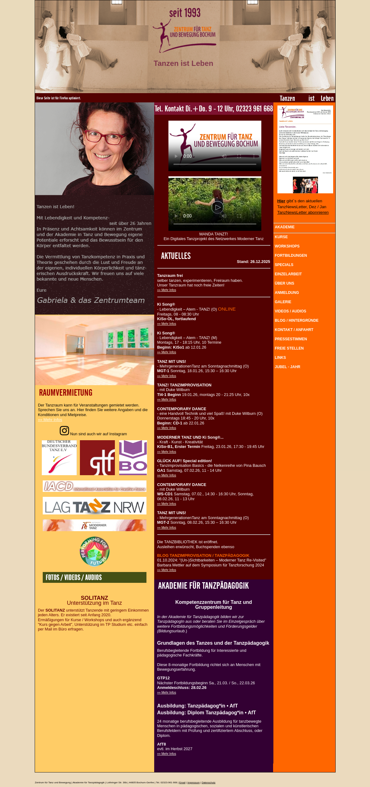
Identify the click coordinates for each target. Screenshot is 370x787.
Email (182, 782)
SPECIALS (284, 265)
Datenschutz (208, 782)
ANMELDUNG (287, 292)
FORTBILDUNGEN (291, 255)
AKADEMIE (285, 227)
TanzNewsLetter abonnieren (303, 212)
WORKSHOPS (287, 246)
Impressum (193, 782)
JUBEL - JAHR (287, 367)
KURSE (281, 237)
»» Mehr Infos (50, 419)
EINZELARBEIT (288, 274)
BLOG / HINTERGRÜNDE (297, 320)
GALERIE (283, 302)
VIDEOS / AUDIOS (291, 311)
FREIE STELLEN (289, 348)
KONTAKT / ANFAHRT (294, 330)
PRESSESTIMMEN (291, 339)
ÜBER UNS (284, 283)
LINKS (280, 357)
